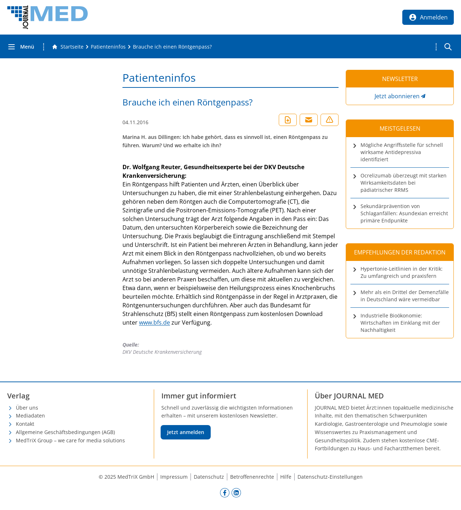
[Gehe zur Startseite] (68, 46)
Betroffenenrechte (252, 476)
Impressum (174, 476)
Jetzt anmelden (185, 432)
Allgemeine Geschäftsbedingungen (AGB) (65, 432)
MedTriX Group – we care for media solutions (70, 440)
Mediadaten (30, 415)
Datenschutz (209, 476)
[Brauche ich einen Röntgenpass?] (172, 46)
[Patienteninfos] (108, 46)
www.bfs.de (154, 322)
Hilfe (285, 476)
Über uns (27, 407)
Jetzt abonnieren (397, 96)
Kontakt (25, 423)
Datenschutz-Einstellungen (330, 476)
